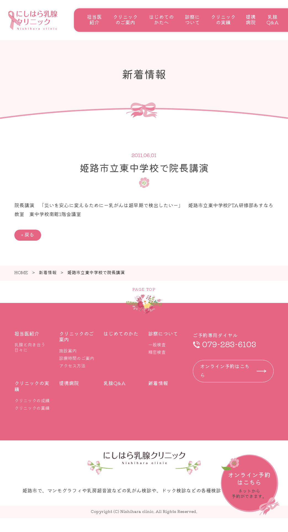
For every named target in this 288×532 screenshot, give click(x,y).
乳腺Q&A (272, 19)
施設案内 (68, 350)
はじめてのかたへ (161, 19)
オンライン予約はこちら (225, 370)
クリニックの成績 (32, 400)
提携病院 (251, 19)
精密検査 (157, 352)
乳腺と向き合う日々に (29, 347)
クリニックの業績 (32, 407)
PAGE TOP (144, 289)
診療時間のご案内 (76, 358)
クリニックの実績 (223, 19)
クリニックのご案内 (125, 19)
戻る (27, 234)
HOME (21, 272)
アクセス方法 (72, 365)
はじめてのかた (120, 333)
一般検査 (157, 344)
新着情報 (48, 272)
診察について (192, 19)
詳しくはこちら (250, 485)
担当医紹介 (94, 19)
